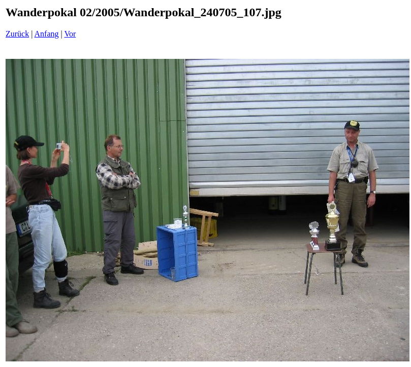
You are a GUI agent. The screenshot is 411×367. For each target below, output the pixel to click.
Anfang (47, 33)
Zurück (17, 33)
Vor (70, 33)
